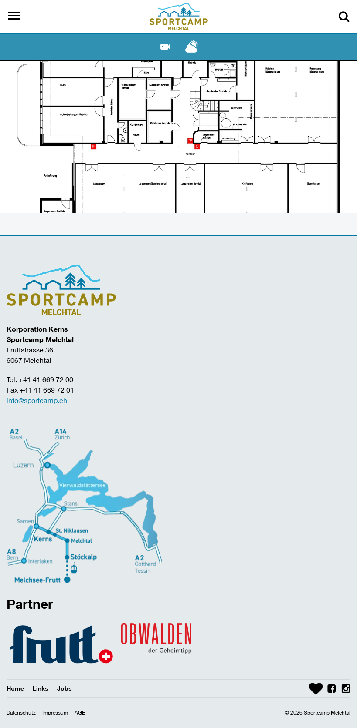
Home (15, 688)
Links (40, 688)
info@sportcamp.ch (37, 400)
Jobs (64, 688)
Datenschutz (21, 712)
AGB (80, 712)
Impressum (55, 712)
